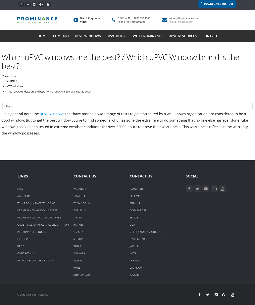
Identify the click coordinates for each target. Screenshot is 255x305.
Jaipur (133, 246)
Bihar (77, 246)
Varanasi (80, 189)
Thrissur (80, 210)
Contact (210, 36)
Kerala (134, 260)
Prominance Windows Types (37, 210)
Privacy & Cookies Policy (35, 260)
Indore (134, 275)
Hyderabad (137, 239)
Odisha (78, 232)
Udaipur (79, 196)
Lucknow (136, 268)
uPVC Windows (88, 36)
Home (42, 36)
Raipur (78, 225)
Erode (133, 217)
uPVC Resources (183, 36)
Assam (78, 260)
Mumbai (79, 239)
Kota (132, 253)
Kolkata (79, 253)
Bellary (135, 196)
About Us (23, 196)
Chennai (135, 203)
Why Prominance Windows (36, 203)
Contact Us (25, 253)
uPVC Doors (116, 36)
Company (61, 36)
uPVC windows (52, 114)
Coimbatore (138, 210)
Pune (77, 268)
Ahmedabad (82, 275)
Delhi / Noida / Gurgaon (147, 232)
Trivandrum (82, 203)
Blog (21, 246)
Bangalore (137, 189)
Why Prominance (148, 36)
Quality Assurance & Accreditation (43, 225)
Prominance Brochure (33, 232)
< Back (8, 106)
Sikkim (78, 217)
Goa (132, 225)
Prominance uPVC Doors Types (39, 217)
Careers (23, 239)
